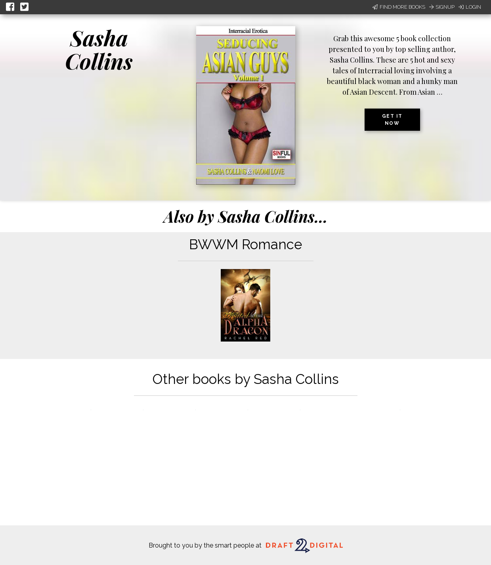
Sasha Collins (99, 49)
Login (470, 7)
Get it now (392, 119)
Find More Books (399, 7)
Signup (442, 7)
